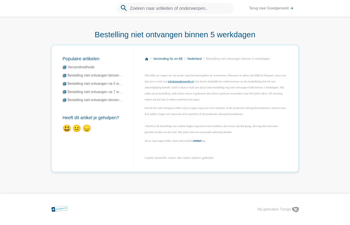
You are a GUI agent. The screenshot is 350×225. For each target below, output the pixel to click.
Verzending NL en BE (168, 58)
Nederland (194, 58)
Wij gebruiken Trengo (278, 209)
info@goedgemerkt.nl (181, 81)
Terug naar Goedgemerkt (271, 8)
